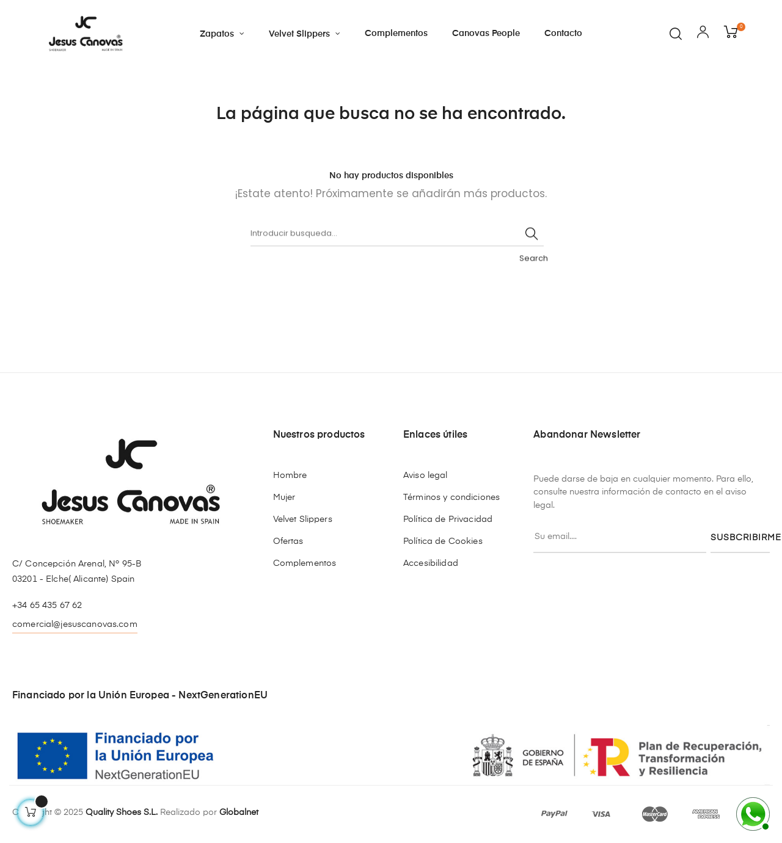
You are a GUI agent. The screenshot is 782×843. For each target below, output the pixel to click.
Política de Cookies (443, 541)
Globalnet (238, 812)
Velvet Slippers (302, 519)
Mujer (284, 497)
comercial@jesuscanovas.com (74, 624)
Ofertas (288, 541)
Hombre (290, 475)
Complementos (305, 563)
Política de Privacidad (447, 519)
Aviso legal (425, 475)
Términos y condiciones (451, 497)
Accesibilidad (430, 563)
